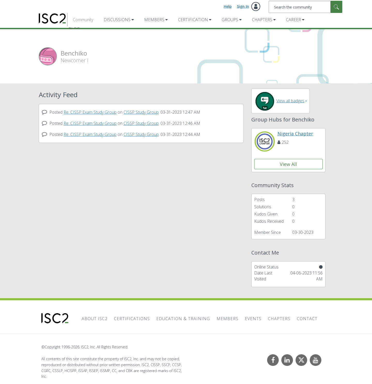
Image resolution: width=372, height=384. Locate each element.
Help (228, 6)
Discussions (117, 19)
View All (288, 164)
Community (83, 19)
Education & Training (183, 318)
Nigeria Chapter (295, 133)
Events (253, 318)
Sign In (243, 6)
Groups (230, 19)
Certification (193, 19)
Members (154, 19)
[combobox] (305, 7)
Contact (307, 318)
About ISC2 (94, 318)
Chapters (262, 19)
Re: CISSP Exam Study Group (90, 112)
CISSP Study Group (141, 112)
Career (293, 19)
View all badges (290, 101)
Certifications (132, 318)
